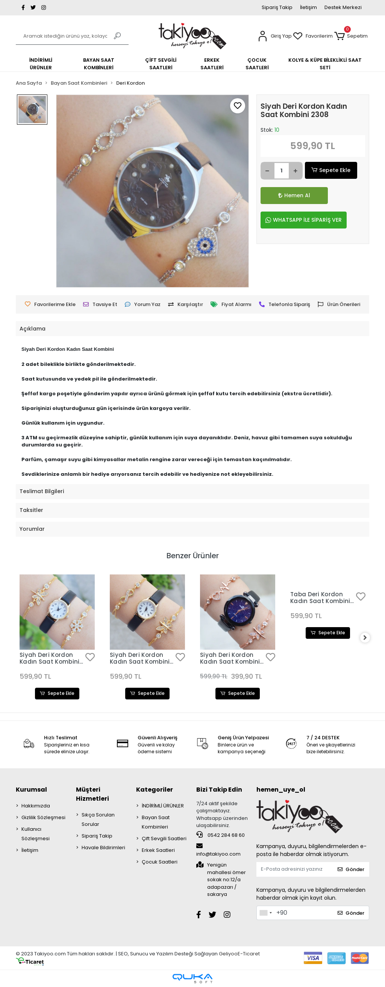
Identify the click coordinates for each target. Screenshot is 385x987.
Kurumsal (31, 789)
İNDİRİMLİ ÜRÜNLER (163, 805)
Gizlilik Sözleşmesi (43, 817)
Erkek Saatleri (158, 850)
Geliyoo (228, 953)
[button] (274, 36)
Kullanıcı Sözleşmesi (35, 834)
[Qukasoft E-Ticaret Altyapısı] (192, 978)
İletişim (308, 7)
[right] (369, 638)
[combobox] (265, 913)
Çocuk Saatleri (159, 861)
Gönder (351, 869)
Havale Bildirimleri (103, 847)
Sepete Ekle (330, 170)
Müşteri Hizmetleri (92, 794)
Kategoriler (154, 789)
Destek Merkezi (343, 7)
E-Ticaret (249, 953)
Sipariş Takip (277, 7)
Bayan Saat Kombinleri (156, 822)
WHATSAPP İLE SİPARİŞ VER (303, 220)
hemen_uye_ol (280, 789)
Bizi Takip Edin (219, 789)
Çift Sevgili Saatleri (164, 838)
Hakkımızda (35, 805)
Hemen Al (281, 195)
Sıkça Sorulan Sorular (98, 819)
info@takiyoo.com (218, 850)
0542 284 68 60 (220, 835)
